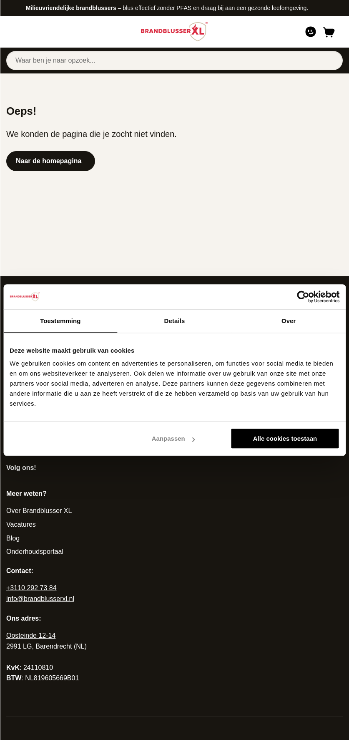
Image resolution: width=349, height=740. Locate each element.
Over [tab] (288, 320)
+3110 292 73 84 (31, 587)
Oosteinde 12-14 (30, 635)
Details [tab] (174, 320)
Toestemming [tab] (60, 320)
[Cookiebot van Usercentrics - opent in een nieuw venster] (302, 296)
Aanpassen (173, 438)
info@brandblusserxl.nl (40, 598)
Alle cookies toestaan (285, 438)
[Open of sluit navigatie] (18, 31)
